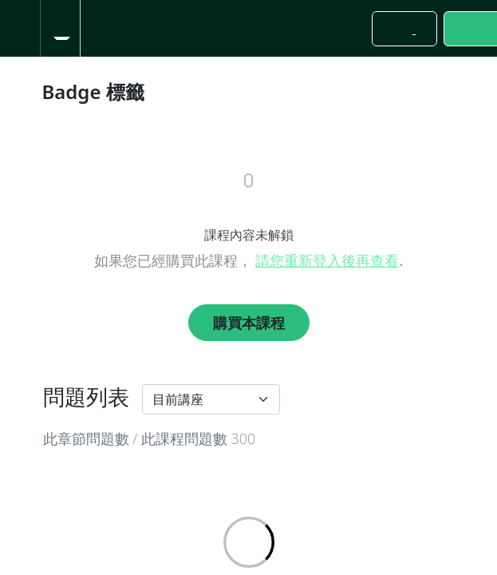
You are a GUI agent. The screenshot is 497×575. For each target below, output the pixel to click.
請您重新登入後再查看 (327, 260)
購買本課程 (249, 322)
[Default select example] (211, 399)
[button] (20, 28)
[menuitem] (60, 28)
